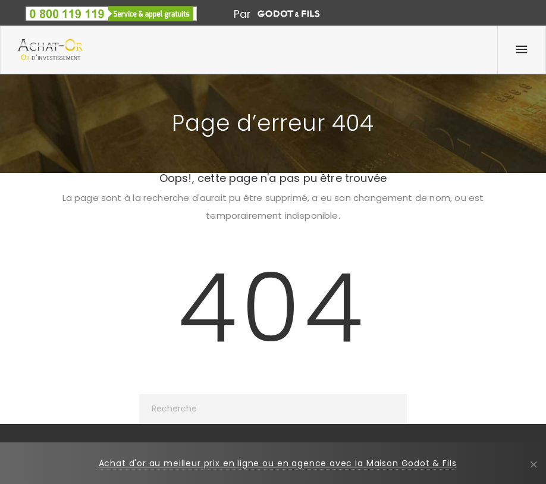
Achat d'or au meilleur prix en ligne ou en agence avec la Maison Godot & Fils (278, 463)
